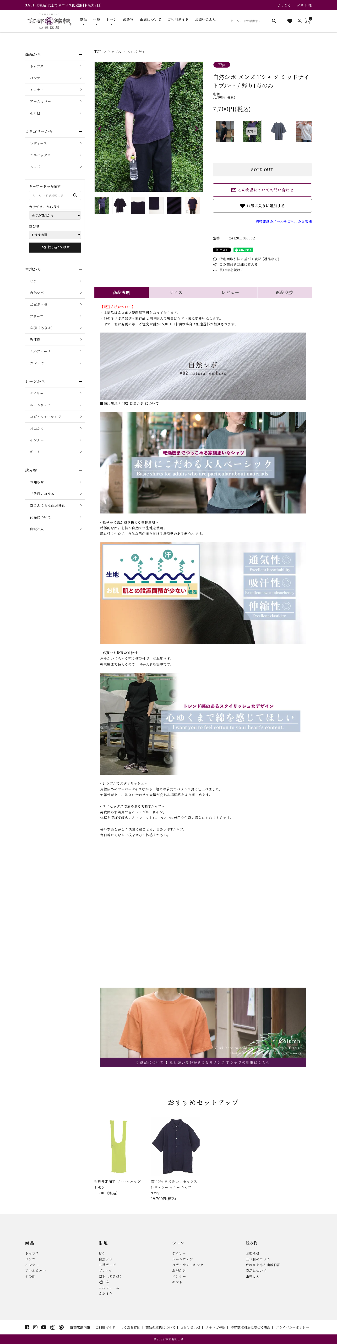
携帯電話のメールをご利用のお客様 (284, 221)
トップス (114, 51)
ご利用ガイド (105, 1327)
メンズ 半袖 (136, 51)
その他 (35, 113)
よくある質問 (130, 1327)
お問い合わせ (190, 1327)
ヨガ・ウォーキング (45, 416)
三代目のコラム (42, 493)
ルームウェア (40, 404)
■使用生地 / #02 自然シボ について (129, 403)
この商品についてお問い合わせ (262, 190)
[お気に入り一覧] (289, 21)
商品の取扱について (160, 1327)
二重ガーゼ (39, 304)
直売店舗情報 (80, 1327)
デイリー (37, 393)
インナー (37, 89)
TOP (98, 51)
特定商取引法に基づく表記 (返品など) (246, 258)
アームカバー (40, 101)
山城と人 (37, 528)
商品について (40, 517)
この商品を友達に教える (235, 264)
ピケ (33, 281)
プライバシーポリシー (292, 1327)
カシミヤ (37, 362)
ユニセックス (40, 155)
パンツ (35, 77)
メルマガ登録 (215, 1327)
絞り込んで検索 (55, 247)
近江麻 (35, 339)
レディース (38, 143)
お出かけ (37, 428)
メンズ (35, 166)
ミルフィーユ (40, 351)
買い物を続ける (228, 269)
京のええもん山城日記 (47, 505)
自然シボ (37, 292)
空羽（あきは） (42, 327)
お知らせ (37, 482)
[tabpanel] (148, 127)
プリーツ (36, 316)
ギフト (35, 451)
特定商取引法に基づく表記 (250, 1327)
